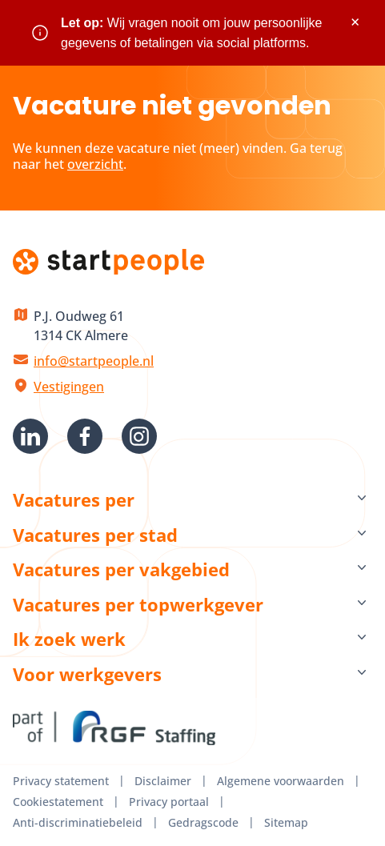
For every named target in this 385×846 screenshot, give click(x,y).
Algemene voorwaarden (280, 780)
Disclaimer (162, 780)
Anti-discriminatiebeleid (77, 822)
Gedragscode (203, 822)
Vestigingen (69, 386)
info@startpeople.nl (94, 361)
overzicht (95, 164)
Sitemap (286, 822)
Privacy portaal (169, 801)
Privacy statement (61, 780)
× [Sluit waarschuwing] (355, 22)
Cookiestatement (58, 801)
